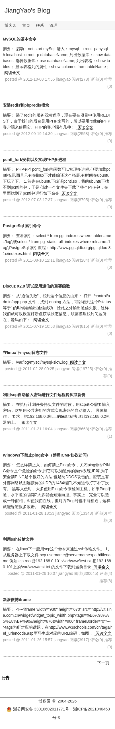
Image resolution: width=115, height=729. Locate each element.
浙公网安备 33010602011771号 (38, 709)
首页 (26, 25)
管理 (53, 25)
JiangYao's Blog (27, 10)
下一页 (103, 663)
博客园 (11, 25)
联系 (40, 25)
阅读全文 (12, 72)
